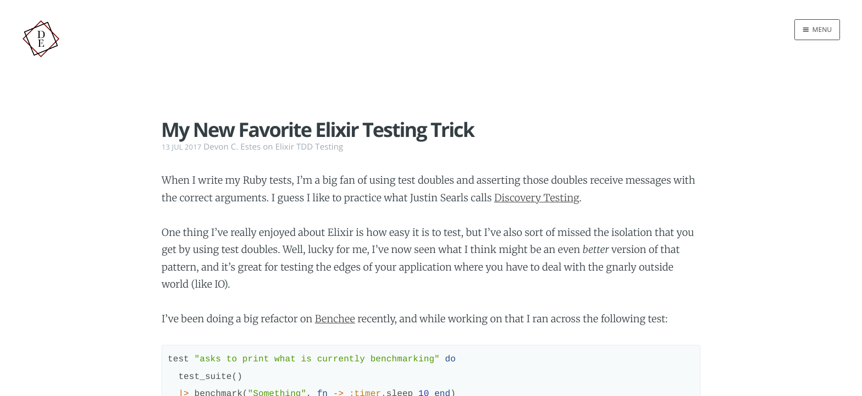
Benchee (335, 318)
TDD (304, 146)
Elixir (284, 146)
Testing (329, 146)
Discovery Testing (536, 197)
